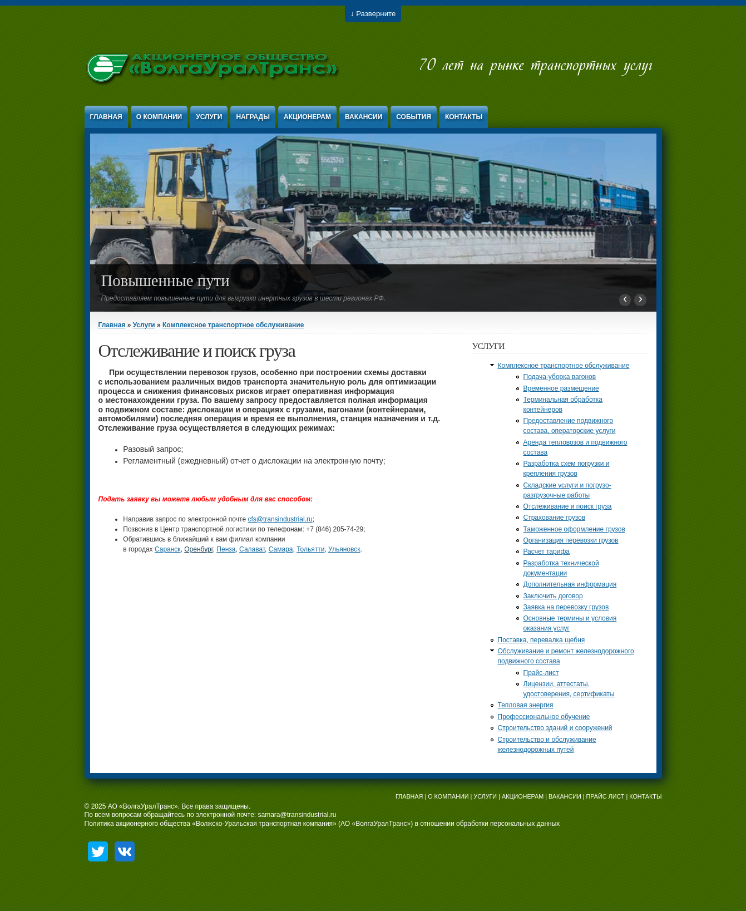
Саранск (168, 549)
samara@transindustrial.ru (297, 815)
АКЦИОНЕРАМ (523, 796)
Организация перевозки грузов (571, 540)
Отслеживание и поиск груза (567, 506)
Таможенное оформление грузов (574, 529)
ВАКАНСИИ (565, 796)
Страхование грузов (554, 517)
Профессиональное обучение (544, 717)
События (413, 117)
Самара (281, 549)
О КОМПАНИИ (448, 796)
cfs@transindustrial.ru (280, 519)
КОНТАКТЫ (645, 796)
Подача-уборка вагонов (559, 377)
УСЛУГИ (485, 796)
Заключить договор (553, 596)
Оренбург (198, 549)
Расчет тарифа (546, 551)
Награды (253, 117)
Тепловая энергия (526, 705)
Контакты (463, 117)
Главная (106, 117)
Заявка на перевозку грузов (566, 607)
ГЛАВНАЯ (409, 796)
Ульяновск (344, 549)
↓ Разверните (373, 13)
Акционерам (307, 117)
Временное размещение (561, 388)
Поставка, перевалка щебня (541, 640)
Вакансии (363, 117)
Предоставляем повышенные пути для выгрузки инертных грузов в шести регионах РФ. (243, 298)
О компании (159, 117)
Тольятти (310, 549)
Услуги (209, 117)
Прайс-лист (541, 673)
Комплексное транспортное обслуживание (233, 325)
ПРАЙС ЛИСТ (605, 796)
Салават (252, 549)
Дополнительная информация (570, 584)
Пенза (225, 549)
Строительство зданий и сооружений (555, 728)
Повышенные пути (165, 280)
